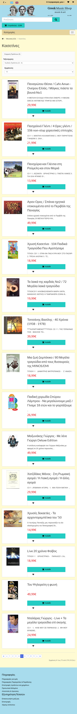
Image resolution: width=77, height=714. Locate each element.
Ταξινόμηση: (8, 59)
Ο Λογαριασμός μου (55, 2)
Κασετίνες (22, 39)
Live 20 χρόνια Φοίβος (42, 551)
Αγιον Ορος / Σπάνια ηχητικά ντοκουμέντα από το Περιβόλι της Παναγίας (49, 206)
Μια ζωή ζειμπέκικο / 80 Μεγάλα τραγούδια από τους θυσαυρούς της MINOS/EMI (48, 361)
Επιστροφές (6, 702)
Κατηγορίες (9, 32)
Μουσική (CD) (11, 39)
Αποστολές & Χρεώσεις (10, 691)
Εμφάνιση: (9, 68)
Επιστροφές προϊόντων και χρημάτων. (15, 685)
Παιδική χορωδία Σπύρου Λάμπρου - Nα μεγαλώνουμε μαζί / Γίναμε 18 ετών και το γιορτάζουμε (50, 401)
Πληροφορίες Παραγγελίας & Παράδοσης (17, 682)
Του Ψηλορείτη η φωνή (42, 584)
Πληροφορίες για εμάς (10, 679)
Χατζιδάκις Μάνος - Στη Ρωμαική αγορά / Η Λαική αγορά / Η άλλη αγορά (48, 478)
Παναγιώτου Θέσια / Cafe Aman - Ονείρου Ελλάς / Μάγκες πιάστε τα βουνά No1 (50, 88)
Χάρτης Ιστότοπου (8, 705)
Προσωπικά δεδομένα (10, 688)
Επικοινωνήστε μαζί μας (10, 699)
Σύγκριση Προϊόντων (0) (12, 54)
